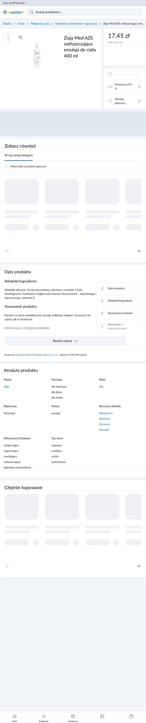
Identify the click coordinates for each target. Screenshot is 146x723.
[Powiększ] (20, 37)
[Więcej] (139, 86)
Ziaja (6, 386)
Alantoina (104, 419)
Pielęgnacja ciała (40, 23)
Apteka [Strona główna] (7, 23)
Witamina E (106, 413)
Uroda (21, 23)
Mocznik (104, 430)
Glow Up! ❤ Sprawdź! (14, 3)
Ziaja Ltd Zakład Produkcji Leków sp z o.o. (37, 355)
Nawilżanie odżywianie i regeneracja (76, 23)
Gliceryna (104, 424)
